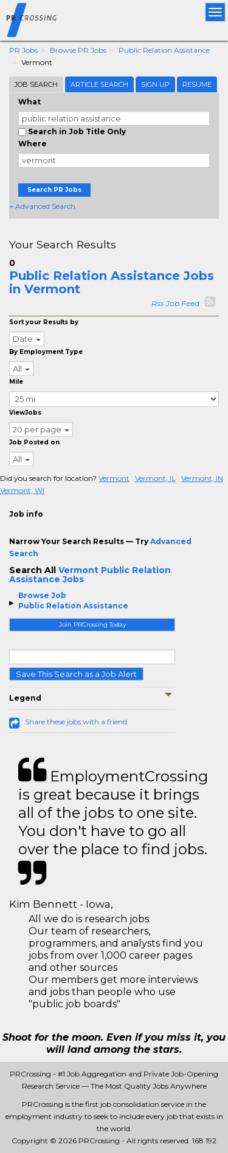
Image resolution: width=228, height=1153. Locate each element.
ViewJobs (25, 413)
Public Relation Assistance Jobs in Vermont (111, 282)
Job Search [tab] (36, 84)
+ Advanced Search (42, 206)
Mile (16, 382)
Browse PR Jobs (78, 50)
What (29, 101)
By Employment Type (46, 352)
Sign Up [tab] (155, 84)
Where (32, 143)
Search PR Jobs (54, 190)
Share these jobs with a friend (76, 721)
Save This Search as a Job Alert (76, 674)
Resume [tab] (197, 84)
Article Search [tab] (99, 84)
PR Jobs (23, 50)
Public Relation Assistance (164, 50)
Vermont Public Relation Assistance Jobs (90, 575)
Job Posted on (34, 442)
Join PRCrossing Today (92, 624)
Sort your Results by (43, 322)
